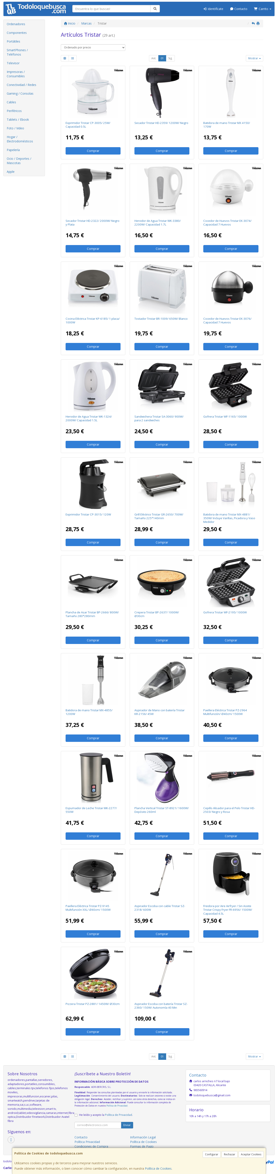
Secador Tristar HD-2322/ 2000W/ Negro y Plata (92, 222)
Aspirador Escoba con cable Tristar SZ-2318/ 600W (159, 908)
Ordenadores (16, 24)
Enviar (127, 1125)
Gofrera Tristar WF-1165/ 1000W (225, 416)
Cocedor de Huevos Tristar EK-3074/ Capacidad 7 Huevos (227, 222)
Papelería (13, 150)
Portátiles (13, 41)
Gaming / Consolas (20, 93)
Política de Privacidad (116, 1105)
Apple (11, 172)
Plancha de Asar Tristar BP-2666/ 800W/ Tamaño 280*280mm (92, 614)
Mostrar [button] (254, 58)
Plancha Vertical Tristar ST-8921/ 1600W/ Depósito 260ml (161, 810)
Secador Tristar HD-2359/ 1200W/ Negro (161, 123)
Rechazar (229, 1154)
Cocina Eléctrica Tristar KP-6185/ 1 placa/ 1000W (93, 320)
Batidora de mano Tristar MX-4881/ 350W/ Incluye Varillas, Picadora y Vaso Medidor (229, 518)
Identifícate (213, 9)
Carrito (262, 9)
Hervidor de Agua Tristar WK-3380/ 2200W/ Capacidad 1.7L (157, 222)
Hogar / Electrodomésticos (20, 139)
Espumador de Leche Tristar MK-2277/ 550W (91, 810)
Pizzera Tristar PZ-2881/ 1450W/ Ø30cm (93, 1004)
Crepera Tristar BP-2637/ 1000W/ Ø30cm (156, 614)
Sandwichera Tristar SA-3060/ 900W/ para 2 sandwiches (159, 418)
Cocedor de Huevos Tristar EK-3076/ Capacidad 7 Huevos (227, 320)
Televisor (13, 63)
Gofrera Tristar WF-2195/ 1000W (225, 612)
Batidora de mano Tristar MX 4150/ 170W (226, 124)
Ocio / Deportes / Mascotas (19, 160)
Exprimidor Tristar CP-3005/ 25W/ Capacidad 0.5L (88, 124)
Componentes (17, 33)
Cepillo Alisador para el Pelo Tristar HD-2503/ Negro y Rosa (229, 810)
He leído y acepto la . (106, 1115)
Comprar (93, 151)
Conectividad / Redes (21, 85)
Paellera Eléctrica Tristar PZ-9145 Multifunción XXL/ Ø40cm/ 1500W (88, 908)
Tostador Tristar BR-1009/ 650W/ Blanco (161, 319)
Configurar (211, 1154)
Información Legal (143, 1137)
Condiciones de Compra (91, 1146)
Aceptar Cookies (251, 1154)
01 (162, 58)
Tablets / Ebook (18, 119)
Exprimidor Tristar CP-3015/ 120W (88, 514)
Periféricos (14, 111)
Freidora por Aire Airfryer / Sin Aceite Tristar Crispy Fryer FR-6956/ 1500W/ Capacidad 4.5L (227, 909)
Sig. (170, 58)
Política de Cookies (158, 1168)
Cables (11, 102)
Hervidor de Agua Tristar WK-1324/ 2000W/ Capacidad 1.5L (89, 418)
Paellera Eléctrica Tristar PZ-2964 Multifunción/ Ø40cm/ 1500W (225, 712)
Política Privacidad (87, 1142)
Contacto (239, 9)
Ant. (153, 58)
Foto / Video (15, 128)
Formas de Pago (142, 1146)
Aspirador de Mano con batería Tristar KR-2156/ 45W (159, 712)
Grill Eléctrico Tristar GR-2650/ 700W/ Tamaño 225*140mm (158, 516)
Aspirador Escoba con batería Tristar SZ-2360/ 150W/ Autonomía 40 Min (160, 1005)
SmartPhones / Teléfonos (17, 52)
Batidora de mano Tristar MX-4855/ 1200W (89, 712)
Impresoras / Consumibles (16, 74)
